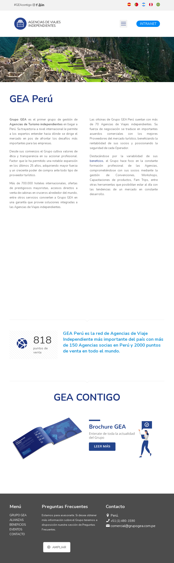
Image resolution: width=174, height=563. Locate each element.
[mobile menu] (123, 24)
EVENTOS (16, 530)
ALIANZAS (17, 520)
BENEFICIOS (18, 525)
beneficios (96, 161)
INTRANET (148, 23)
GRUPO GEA (18, 515)
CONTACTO (17, 534)
